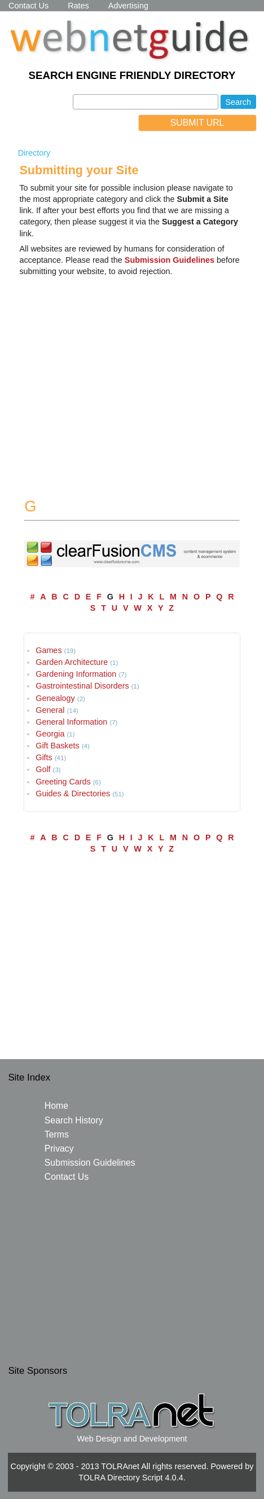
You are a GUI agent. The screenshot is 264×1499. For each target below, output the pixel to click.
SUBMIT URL (197, 122)
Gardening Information (76, 673)
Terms (57, 1134)
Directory (34, 152)
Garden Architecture (72, 662)
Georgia (50, 733)
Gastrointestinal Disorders (82, 685)
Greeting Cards (63, 781)
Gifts (44, 757)
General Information (71, 721)
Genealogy (55, 698)
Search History (74, 1120)
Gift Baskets (58, 745)
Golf (43, 769)
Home (56, 1105)
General (50, 710)
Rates (78, 5)
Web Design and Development (132, 1438)
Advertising (128, 5)
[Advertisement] (132, 376)
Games (48, 650)
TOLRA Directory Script (120, 1477)
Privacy (59, 1148)
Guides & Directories (73, 793)
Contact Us (28, 5)
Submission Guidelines (90, 1162)
